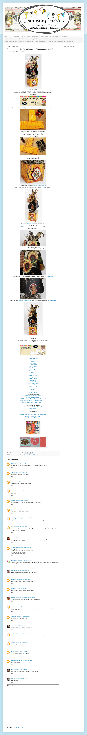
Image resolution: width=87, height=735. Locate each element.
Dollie (12, 625)
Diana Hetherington (33, 383)
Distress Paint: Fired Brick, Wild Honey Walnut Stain (33, 414)
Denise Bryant (14, 518)
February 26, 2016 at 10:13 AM (22, 509)
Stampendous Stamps (41, 454)
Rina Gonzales (33, 392)
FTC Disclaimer (15, 36)
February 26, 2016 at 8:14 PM (20, 625)
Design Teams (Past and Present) (49, 36)
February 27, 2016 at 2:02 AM (22, 642)
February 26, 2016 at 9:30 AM (21, 500)
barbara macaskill (15, 490)
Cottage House (31, 223)
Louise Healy (33, 363)
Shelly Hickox (33, 377)
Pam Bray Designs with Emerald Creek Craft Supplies (19, 41)
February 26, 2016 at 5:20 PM (23, 616)
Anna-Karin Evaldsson (33, 381)
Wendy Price (33, 369)
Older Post (56, 725)
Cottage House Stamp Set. (40, 185)
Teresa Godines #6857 (16, 597)
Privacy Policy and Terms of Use (30, 36)
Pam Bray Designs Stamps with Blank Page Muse (42, 39)
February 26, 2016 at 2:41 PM (23, 579)
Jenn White (13, 579)
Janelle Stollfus (33, 364)
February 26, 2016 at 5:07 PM (24, 606)
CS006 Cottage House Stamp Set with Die (33, 395)
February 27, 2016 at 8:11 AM (25, 660)
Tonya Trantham (33, 378)
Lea (11, 537)
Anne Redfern (33, 385)
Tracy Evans (33, 380)
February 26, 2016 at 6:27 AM (19, 463)
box (27, 157)
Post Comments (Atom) (18, 727)
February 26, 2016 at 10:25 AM (25, 518)
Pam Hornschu (33, 370)
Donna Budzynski (33, 386)
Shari (12, 669)
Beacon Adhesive (20, 454)
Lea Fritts (33, 372)
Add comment (10, 685)
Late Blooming (14, 660)
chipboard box (33, 133)
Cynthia (12, 509)
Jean (12, 678)
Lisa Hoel (33, 389)
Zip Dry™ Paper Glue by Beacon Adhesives (33, 402)
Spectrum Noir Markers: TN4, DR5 (33, 416)
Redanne (13, 570)
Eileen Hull (26, 454)
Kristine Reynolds (33, 366)
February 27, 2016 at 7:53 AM (20, 651)
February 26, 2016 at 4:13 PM (28, 597)
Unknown (13, 481)
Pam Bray (33, 361)
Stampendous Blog (33, 358)
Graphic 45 (31, 454)
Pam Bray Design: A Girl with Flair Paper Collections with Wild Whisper (54, 41)
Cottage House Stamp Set (24, 300)
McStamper (13, 616)
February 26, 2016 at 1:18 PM (24, 560)
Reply (12, 467)
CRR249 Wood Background (33, 397)
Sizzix (35, 454)
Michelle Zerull (33, 388)
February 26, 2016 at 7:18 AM (22, 481)
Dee (12, 463)
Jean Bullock (14, 634)
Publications (64, 36)
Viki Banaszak (14, 606)
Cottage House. (50, 276)
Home (6, 36)
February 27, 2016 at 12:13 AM (24, 634)
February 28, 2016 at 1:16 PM (20, 678)
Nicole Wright (33, 391)
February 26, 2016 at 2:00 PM (22, 570)
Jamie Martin (33, 360)
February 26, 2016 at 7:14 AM (20, 472)
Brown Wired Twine (33, 417)
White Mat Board (33, 408)
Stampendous (14, 560)
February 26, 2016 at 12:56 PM (26, 547)
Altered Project (13, 454)
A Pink (12, 472)
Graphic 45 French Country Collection (33, 413)
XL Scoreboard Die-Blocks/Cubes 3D (33, 406)
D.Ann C (13, 500)
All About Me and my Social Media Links (15, 39)
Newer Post (9, 725)
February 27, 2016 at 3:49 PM (20, 669)
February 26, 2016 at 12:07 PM (20, 537)
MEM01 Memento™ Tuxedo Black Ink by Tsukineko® (33, 398)
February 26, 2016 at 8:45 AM (26, 490)
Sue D (12, 651)
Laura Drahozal (33, 367)
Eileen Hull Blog (33, 375)
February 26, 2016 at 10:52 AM (20, 526)
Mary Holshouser (15, 547)
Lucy (12, 526)
